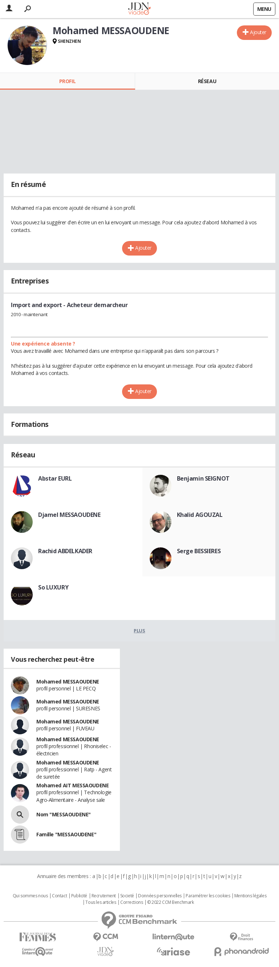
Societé (127, 895)
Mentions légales (250, 895)
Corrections (131, 902)
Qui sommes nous (30, 895)
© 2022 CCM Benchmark (170, 902)
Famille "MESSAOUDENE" (66, 834)
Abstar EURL (55, 478)
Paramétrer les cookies (208, 895)
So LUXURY (53, 587)
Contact (59, 895)
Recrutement (104, 895)
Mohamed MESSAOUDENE (67, 681)
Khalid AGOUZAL (200, 515)
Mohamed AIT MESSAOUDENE (72, 785)
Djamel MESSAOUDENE (69, 515)
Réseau (207, 81)
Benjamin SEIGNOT (203, 478)
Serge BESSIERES (199, 551)
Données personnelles (160, 895)
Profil (67, 81)
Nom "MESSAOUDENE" (63, 814)
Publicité (79, 895)
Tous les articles (100, 902)
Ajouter (258, 32)
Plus (139, 630)
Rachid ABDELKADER (65, 551)
